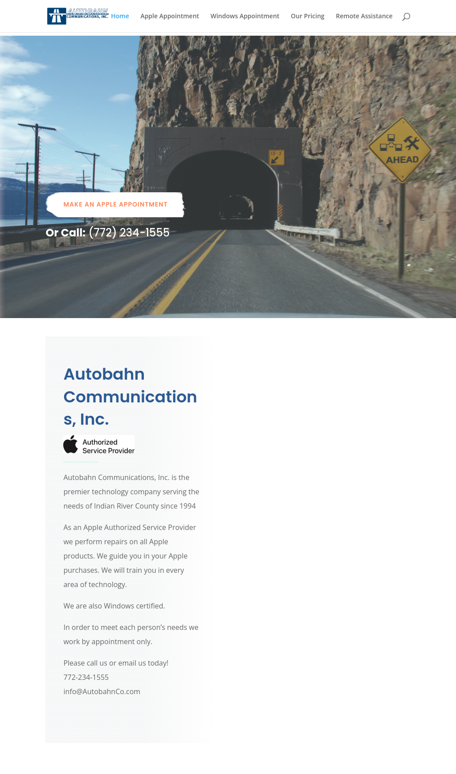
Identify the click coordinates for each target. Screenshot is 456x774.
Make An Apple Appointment (115, 204)
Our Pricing (308, 16)
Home (120, 16)
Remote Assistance (364, 16)
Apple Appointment (169, 16)
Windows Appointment (245, 16)
